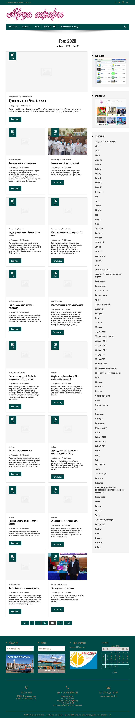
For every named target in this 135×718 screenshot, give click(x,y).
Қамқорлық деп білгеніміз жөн (27, 100)
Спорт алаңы (63, 584)
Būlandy (98, 173)
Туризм (97, 469)
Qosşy (97, 223)
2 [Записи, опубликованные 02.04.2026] (115, 652)
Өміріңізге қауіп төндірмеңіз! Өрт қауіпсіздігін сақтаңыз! (65, 377)
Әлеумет (29, 96)
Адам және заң (16, 96)
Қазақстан (99, 482)
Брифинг (98, 299)
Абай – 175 (99, 251)
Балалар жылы (100, 285)
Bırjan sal (98, 169)
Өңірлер (98, 547)
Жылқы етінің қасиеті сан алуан (65, 520)
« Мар (114, 672)
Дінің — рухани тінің (102, 304)
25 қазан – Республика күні (105, 141)
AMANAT (98, 146)
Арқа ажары (14, 105)
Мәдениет (98, 382)
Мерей (97, 377)
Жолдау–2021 (100, 359)
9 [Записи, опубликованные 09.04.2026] (115, 655)
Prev (25, 623)
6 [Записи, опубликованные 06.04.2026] (103, 655)
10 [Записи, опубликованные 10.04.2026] (119, 655)
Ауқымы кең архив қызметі (20, 450)
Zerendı (98, 246)
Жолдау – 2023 (101, 345)
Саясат (97, 455)
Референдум (99, 423)
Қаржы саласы (100, 496)
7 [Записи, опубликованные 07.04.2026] (107, 655)
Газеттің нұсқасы (77, 647)
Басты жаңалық (101, 295)
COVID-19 (98, 182)
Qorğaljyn (98, 219)
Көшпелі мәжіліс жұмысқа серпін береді (23, 522)
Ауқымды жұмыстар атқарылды (22, 163)
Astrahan (98, 159)
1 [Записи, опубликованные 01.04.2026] (111, 652)
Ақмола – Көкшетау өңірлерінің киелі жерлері (108, 275)
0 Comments (26, 105)
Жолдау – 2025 (101, 350)
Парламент (99, 414)
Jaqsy (97, 201)
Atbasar (98, 164)
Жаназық (13, 584)
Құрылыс (98, 510)
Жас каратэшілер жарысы (62, 588)
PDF (96, 214)
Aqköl (97, 150)
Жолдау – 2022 (101, 340)
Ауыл (97, 265)
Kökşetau (98, 210)
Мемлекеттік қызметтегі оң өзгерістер (67, 304)
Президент (99, 418)
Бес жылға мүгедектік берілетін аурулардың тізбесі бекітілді (22, 377)
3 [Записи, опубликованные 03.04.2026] (119, 652)
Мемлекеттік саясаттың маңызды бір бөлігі (66, 234)
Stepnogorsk (99, 242)
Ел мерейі (98, 313)
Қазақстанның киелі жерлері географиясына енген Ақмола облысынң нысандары (109, 490)
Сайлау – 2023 (100, 441)
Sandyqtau (99, 228)
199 (60, 623)
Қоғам (24, 96)
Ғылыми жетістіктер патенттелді (65, 163)
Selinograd (99, 233)
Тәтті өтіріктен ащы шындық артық (24, 588)
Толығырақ (15, 119)
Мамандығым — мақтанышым (106, 368)
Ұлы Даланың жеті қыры (104, 519)
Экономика (14, 229)
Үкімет (97, 515)
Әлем (97, 533)
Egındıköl (98, 187)
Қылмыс (98, 506)
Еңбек (97, 318)
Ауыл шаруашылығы (59, 159)
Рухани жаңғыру (101, 427)
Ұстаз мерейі (100, 524)
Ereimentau (99, 191)
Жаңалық (68, 159)
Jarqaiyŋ (98, 205)
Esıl (96, 196)
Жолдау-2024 (100, 354)
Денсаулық (99, 308)
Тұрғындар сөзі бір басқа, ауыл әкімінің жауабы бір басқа (64, 452)
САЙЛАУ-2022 (100, 446)
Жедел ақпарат (100, 331)
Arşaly (97, 155)
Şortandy (98, 237)
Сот (96, 459)
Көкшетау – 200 (101, 363)
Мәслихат (98, 386)
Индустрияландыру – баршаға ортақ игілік (24, 234)
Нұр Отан (98, 391)
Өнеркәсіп (18, 159)
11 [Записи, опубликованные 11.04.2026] (123, 655)
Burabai (98, 178)
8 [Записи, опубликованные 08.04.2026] (111, 655)
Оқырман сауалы (101, 404)
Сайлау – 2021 (100, 437)
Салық (97, 450)
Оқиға (97, 400)
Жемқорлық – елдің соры (104, 336)
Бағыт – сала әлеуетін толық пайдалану (21, 306)
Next (68, 623)
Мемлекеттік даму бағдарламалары (108, 372)
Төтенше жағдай (101, 473)
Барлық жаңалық (101, 290)
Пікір (97, 409)
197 (45, 623)
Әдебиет (98, 528)
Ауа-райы (98, 260)
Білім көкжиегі (100, 281)
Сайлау (98, 432)
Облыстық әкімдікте (102, 395)
